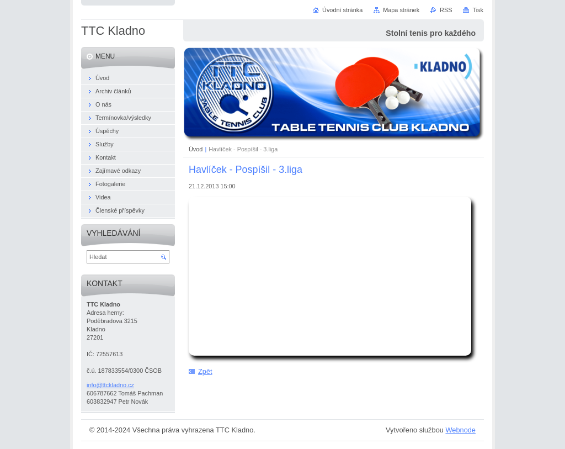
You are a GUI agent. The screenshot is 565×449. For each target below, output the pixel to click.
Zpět (205, 371)
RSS (446, 10)
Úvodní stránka (342, 10)
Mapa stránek (401, 10)
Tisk (477, 10)
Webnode (460, 430)
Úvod (195, 149)
